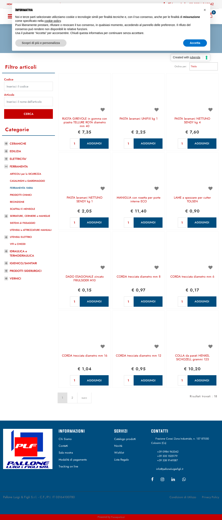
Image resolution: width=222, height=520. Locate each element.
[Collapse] (6, 166)
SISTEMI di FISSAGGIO (22, 223)
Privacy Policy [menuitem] (210, 497)
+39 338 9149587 (167, 460)
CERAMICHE (18, 143)
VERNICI (15, 278)
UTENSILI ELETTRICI (21, 237)
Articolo (9, 95)
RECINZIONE (17, 202)
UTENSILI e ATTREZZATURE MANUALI (30, 230)
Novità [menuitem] (118, 446)
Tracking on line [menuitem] (68, 466)
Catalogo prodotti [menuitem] (125, 439)
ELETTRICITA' (18, 159)
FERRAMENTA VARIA (21, 188)
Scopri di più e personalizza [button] (41, 43)
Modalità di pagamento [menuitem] (73, 460)
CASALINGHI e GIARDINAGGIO (27, 181)
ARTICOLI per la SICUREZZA (25, 174)
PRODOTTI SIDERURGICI (26, 271)
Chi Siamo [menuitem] (65, 439)
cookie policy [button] (52, 20)
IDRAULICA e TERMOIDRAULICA (22, 253)
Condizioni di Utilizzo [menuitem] (183, 497)
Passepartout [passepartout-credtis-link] (118, 517)
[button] (28, 114)
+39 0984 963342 (167, 452)
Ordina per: (181, 66)
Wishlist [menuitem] (119, 452)
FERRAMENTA (19, 166)
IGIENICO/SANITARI (23, 263)
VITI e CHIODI (17, 244)
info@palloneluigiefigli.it (169, 469)
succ (84, 398)
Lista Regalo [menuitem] (121, 460)
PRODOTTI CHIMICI (21, 195)
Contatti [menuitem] (63, 446)
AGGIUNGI (94, 143)
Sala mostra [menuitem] (66, 452)
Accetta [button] (195, 43)
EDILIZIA (15, 151)
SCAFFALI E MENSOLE (22, 209)
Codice (8, 79)
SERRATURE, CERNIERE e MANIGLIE (30, 216)
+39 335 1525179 (167, 456)
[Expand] (6, 143)
